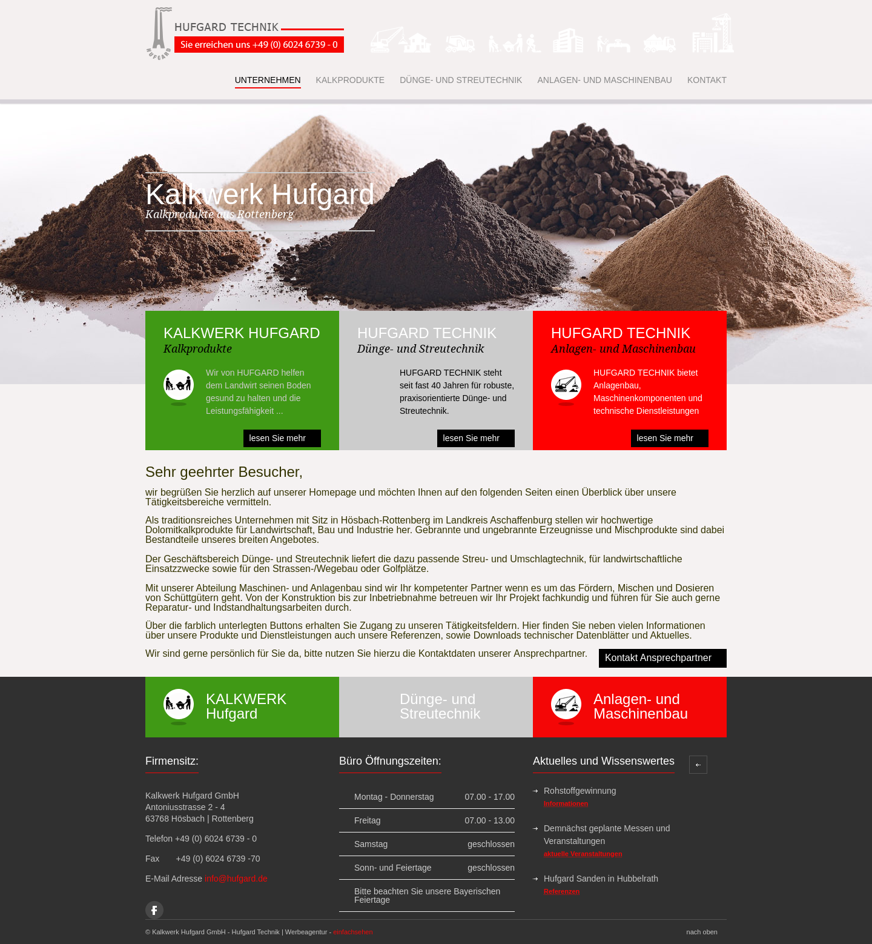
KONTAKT (707, 80)
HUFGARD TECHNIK (427, 333)
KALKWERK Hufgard (246, 706)
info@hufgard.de (236, 878)
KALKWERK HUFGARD (242, 333)
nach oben (702, 932)
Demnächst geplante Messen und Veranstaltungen (607, 834)
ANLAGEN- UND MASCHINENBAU (604, 80)
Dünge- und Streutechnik (440, 706)
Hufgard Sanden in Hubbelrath (601, 878)
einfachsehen (352, 932)
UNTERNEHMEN (268, 80)
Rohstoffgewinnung (580, 791)
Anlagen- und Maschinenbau (640, 706)
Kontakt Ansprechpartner (658, 658)
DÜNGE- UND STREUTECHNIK (461, 80)
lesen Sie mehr (277, 438)
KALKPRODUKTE (350, 80)
